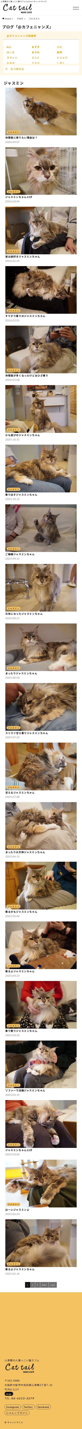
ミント (36, 57)
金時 (59, 52)
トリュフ (62, 57)
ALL (9, 47)
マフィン (12, 57)
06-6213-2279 (22, 1398)
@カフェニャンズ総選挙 (21, 36)
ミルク (36, 63)
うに (59, 47)
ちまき (11, 63)
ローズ (11, 52)
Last (53, 1285)
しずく (61, 63)
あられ (36, 52)
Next (44, 1285)
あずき (36, 47)
